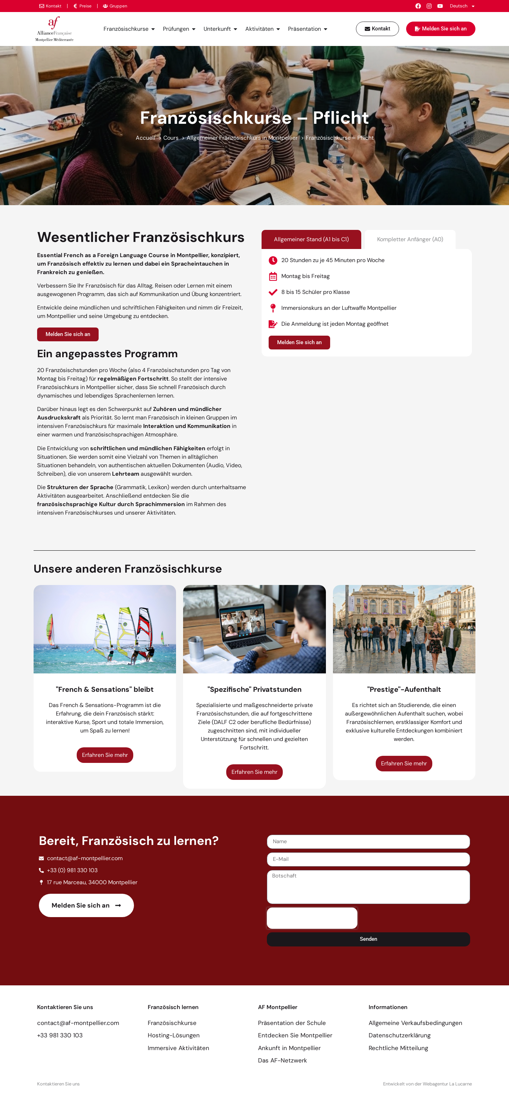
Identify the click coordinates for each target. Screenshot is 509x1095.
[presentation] (312, 918)
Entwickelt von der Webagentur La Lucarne (427, 1084)
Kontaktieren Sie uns (58, 1084)
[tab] (311, 239)
